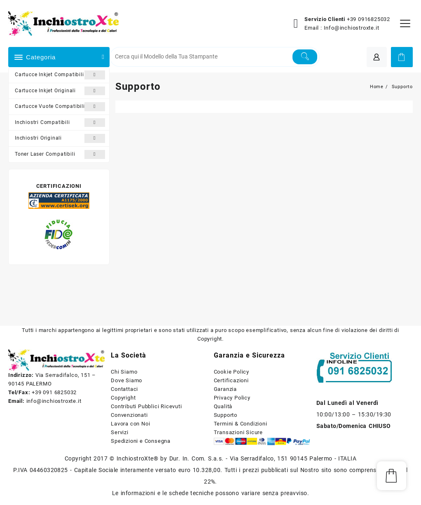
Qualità (223, 406)
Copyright (123, 398)
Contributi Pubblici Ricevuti (146, 406)
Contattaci (124, 389)
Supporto (225, 415)
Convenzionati (129, 415)
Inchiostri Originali (60, 138)
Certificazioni (231, 380)
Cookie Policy (231, 372)
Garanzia (225, 389)
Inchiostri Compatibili (60, 122)
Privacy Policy (232, 398)
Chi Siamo (124, 372)
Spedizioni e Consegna (141, 441)
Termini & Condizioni (240, 424)
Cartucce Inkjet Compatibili (60, 74)
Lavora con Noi (130, 424)
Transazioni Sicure (238, 432)
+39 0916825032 (368, 19)
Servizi (120, 432)
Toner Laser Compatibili (60, 154)
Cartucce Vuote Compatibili (60, 106)
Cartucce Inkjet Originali (60, 91)
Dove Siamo (126, 380)
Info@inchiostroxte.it (351, 28)
